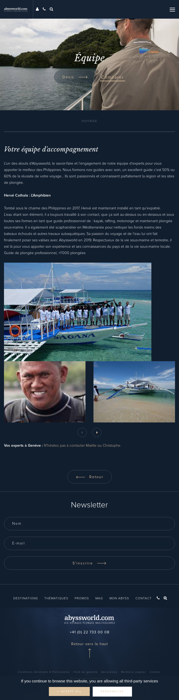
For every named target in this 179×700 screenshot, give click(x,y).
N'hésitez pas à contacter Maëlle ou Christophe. (82, 445)
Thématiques (56, 598)
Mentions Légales (133, 672)
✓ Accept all (69, 691)
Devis (75, 77)
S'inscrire (89, 563)
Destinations (25, 598)
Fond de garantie (86, 672)
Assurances (109, 672)
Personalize (112, 691)
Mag (99, 598)
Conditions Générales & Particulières (44, 672)
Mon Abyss (119, 598)
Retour (90, 477)
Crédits (155, 672)
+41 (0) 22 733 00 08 (89, 632)
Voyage (89, 121)
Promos (82, 598)
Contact (143, 598)
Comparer (112, 77)
